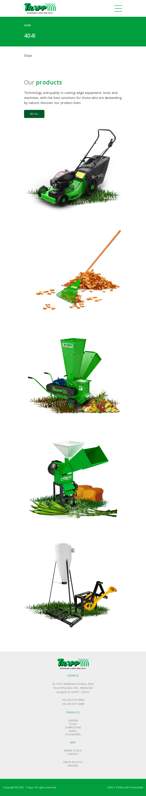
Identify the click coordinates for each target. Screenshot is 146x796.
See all (34, 113)
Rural (73, 731)
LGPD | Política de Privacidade (125, 787)
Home (27, 25)
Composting (73, 727)
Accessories (73, 734)
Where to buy (73, 750)
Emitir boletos (73, 762)
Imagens (73, 765)
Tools (73, 724)
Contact (73, 754)
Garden (73, 720)
